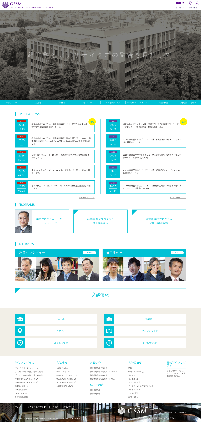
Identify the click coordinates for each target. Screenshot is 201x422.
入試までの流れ (62, 368)
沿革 (130, 368)
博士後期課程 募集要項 (66, 382)
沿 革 (61, 319)
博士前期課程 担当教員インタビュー (103, 372)
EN (183, 3)
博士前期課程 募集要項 (66, 379)
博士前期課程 (95, 390)
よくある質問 (61, 343)
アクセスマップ (134, 390)
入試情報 (37, 103)
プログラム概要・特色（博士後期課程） (30, 375)
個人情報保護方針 (36, 407)
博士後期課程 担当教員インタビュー (103, 379)
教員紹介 (62, 103)
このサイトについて (63, 407)
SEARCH (197, 3)
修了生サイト (180, 7)
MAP (190, 3)
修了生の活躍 (133, 379)
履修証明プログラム (188, 103)
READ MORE (84, 197)
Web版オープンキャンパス (138, 103)
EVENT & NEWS (21, 393)
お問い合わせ (192, 7)
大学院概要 (163, 103)
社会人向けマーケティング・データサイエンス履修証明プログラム (176, 373)
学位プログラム (12, 103)
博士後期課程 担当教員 (98, 375)
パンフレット (150, 331)
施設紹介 (150, 319)
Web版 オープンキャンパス (66, 375)
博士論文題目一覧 (21, 390)
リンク (18, 407)
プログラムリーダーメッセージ (26, 368)
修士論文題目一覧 (21, 386)
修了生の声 (87, 103)
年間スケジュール (136, 372)
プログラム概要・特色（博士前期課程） (30, 372)
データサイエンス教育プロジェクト (141, 386)
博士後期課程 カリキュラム (26, 382)
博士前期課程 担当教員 (98, 368)
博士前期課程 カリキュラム (26, 379)
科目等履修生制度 (113, 103)
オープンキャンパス (63, 372)
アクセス (61, 331)
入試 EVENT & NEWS (64, 386)
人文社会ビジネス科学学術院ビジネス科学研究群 (32, 7)
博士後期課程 (95, 394)
